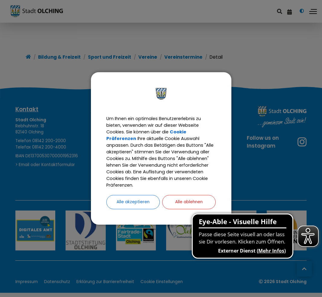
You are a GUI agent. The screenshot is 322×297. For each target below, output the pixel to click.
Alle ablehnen (189, 208)
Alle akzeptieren (133, 208)
